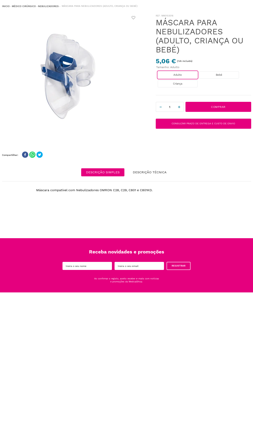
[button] (178, 75)
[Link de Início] (6, 6)
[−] (161, 107)
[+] (179, 107)
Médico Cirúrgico (24, 6)
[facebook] (25, 155)
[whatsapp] (32, 155)
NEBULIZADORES (48, 6)
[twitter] (39, 155)
